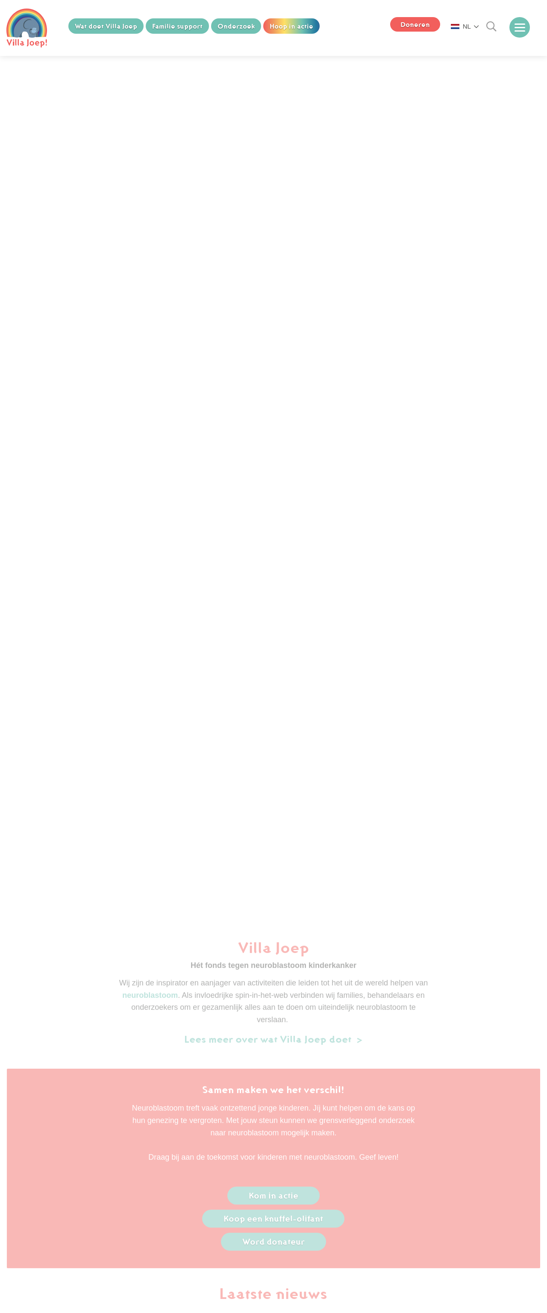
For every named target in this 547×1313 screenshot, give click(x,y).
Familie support (177, 26)
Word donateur (273, 1245)
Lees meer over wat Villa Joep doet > (273, 1042)
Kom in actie (273, 1199)
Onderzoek (236, 26)
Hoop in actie (291, 26)
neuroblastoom (150, 998)
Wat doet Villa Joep (106, 26)
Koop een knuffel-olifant (273, 1222)
